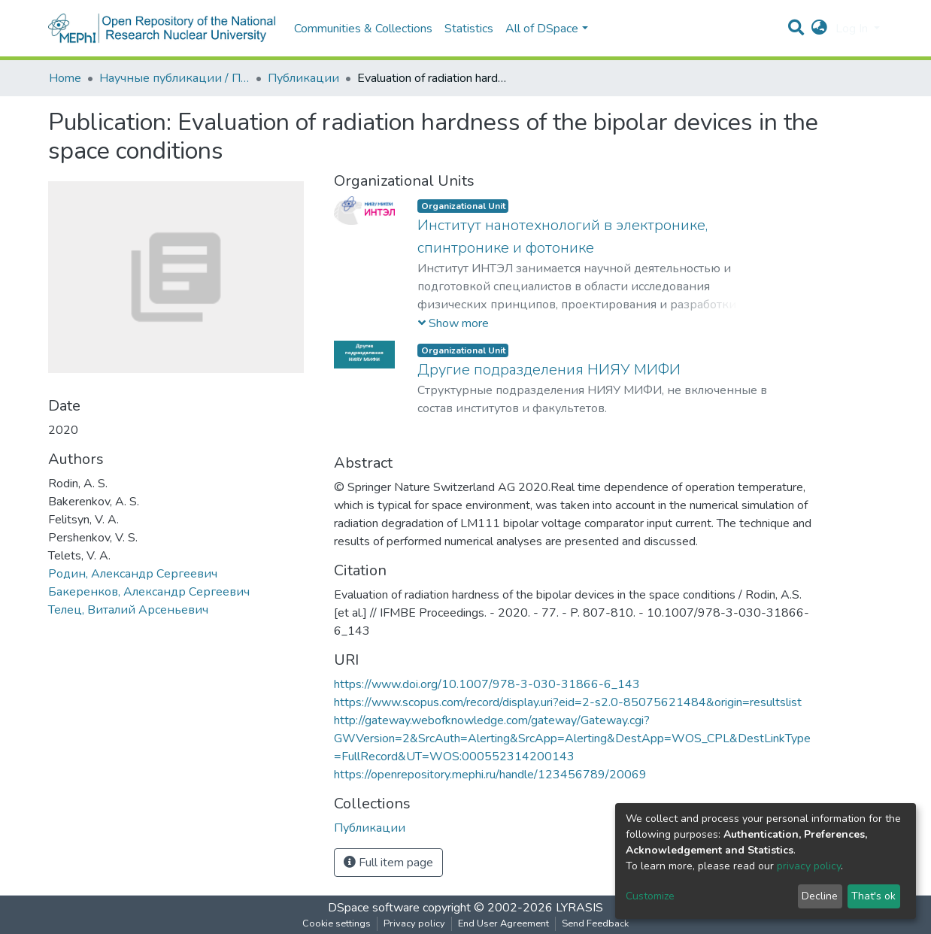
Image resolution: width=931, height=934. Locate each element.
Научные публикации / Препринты (174, 78)
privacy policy (809, 866)
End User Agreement (503, 923)
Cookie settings (336, 923)
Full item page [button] (388, 862)
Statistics (468, 28)
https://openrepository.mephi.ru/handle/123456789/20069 (490, 774)
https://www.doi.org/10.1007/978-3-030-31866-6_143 (487, 684)
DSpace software (374, 907)
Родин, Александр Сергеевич (132, 574)
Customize (650, 896)
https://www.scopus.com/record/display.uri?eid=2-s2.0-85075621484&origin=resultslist (568, 702)
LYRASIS (579, 907)
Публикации (303, 78)
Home (65, 78)
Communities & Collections (363, 28)
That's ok (873, 896)
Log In (853, 28)
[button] (819, 29)
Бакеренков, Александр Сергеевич (149, 592)
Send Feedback (595, 923)
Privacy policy (414, 923)
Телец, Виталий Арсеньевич (128, 610)
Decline (820, 896)
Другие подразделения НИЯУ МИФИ (549, 369)
